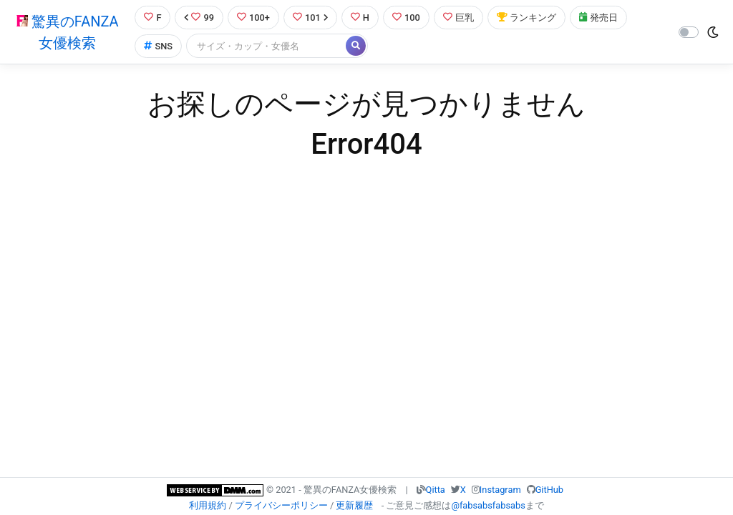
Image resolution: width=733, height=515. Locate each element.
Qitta (435, 489)
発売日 (598, 17)
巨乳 (458, 17)
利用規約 (207, 505)
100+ (253, 17)
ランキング (526, 17)
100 (406, 17)
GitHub (549, 489)
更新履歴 (354, 505)
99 (199, 17)
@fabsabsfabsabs (488, 505)
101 (310, 17)
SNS (158, 46)
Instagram (500, 489)
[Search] (267, 46)
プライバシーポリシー (281, 505)
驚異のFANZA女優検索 (67, 32)
